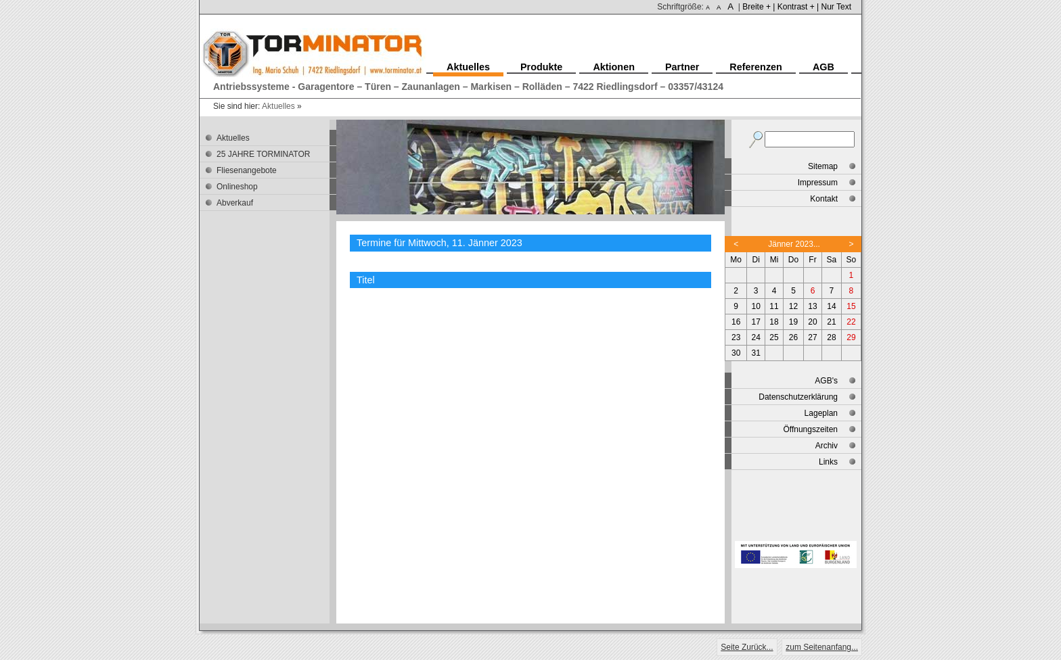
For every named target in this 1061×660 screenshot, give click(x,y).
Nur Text (836, 6)
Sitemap (823, 166)
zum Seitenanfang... (822, 647)
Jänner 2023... (794, 244)
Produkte (541, 67)
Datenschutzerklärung (798, 397)
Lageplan (821, 413)
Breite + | (758, 6)
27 (812, 337)
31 (756, 353)
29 (850, 337)
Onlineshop (237, 186)
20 (812, 322)
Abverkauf (235, 203)
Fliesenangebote (247, 170)
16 (735, 322)
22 (850, 322)
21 (831, 322)
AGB (823, 67)
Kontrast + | (798, 6)
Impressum (818, 182)
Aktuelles (278, 106)
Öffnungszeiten (810, 429)
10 (756, 306)
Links (828, 462)
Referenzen (755, 67)
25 (773, 337)
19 (793, 322)
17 (756, 322)
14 (831, 306)
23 (735, 337)
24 (756, 337)
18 (773, 322)
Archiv (826, 445)
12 (793, 306)
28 (831, 337)
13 (812, 306)
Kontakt (824, 199)
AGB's (826, 380)
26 (793, 337)
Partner (682, 67)
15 (850, 306)
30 (735, 353)
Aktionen (614, 67)
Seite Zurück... (747, 647)
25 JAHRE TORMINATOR (263, 154)
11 (773, 306)
